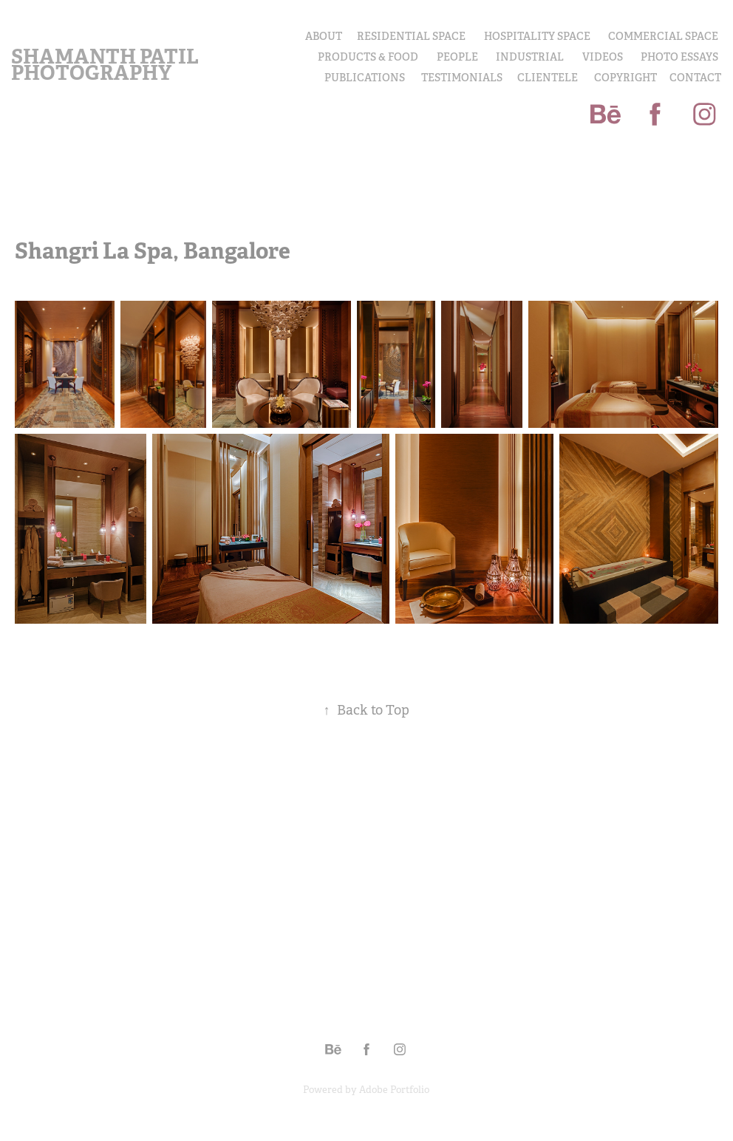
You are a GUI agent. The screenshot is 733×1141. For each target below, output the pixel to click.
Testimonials (461, 77)
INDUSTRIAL (530, 57)
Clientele (547, 77)
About (323, 36)
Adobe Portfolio (394, 1089)
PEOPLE (457, 57)
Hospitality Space (537, 36)
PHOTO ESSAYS (679, 57)
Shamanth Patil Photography (106, 65)
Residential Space (411, 36)
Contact (695, 77)
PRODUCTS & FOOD (368, 57)
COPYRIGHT (625, 77)
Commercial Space (663, 36)
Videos (602, 57)
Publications (364, 77)
